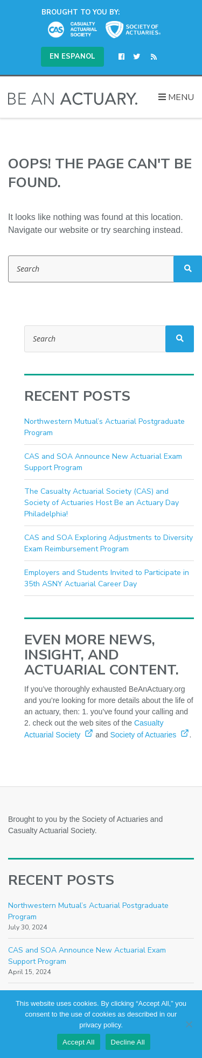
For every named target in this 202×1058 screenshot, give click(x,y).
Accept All (78, 1042)
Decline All (128, 1042)
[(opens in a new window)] (124, 57)
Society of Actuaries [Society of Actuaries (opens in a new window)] (149, 734)
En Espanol (72, 56)
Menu (176, 97)
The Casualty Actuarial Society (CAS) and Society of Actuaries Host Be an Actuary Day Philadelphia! (101, 502)
